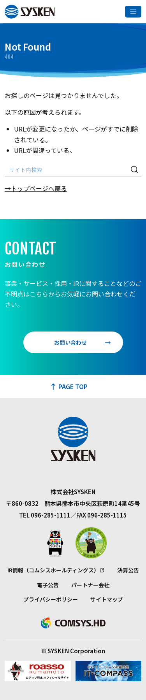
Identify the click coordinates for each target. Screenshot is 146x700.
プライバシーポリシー (50, 599)
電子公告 (48, 585)
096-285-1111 (50, 515)
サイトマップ (106, 599)
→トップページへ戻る (36, 188)
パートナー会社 (90, 585)
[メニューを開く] (133, 12)
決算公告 (128, 570)
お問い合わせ (70, 342)
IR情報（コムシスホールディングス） (53, 570)
